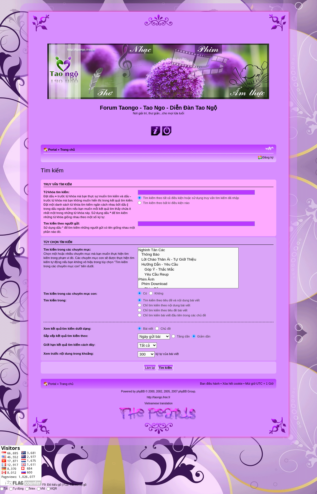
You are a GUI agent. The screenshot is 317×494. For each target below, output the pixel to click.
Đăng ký (267, 157)
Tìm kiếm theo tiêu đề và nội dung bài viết (169, 300)
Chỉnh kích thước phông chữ (269, 148)
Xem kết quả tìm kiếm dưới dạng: (67, 328)
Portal (52, 149)
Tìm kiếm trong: (55, 300)
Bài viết (145, 328)
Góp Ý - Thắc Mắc (188, 269)
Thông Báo (188, 254)
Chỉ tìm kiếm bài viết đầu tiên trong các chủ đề (172, 315)
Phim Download (188, 284)
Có (142, 293)
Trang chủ (67, 149)
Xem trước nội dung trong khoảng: (69, 353)
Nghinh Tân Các (188, 250)
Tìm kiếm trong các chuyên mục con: (70, 293)
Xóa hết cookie (233, 383)
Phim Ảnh (188, 279)
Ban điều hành (210, 383)
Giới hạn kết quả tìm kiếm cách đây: (69, 344)
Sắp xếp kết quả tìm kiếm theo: (66, 335)
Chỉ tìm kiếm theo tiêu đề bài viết (162, 310)
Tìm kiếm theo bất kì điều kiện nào (164, 203)
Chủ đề (162, 328)
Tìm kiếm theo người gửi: (62, 223)
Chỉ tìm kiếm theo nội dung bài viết (164, 305)
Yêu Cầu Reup (188, 274)
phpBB (140, 391)
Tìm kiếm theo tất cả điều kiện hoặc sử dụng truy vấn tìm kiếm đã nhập (188, 198)
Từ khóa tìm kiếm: (57, 192)
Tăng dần (181, 336)
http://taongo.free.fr (158, 397)
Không (156, 293)
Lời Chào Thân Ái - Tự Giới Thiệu (188, 259)
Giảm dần (201, 336)
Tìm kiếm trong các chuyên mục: (67, 249)
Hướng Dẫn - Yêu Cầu (188, 264)
